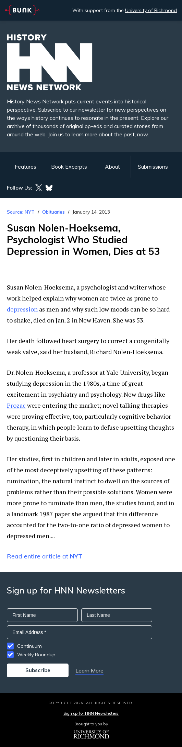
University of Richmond (151, 10)
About (112, 166)
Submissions (153, 166)
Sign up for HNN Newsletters (91, 713)
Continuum (29, 646)
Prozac (16, 405)
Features (25, 166)
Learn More (89, 670)
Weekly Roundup (36, 655)
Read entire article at (45, 556)
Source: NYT (21, 212)
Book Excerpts (69, 166)
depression (22, 309)
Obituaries (53, 212)
